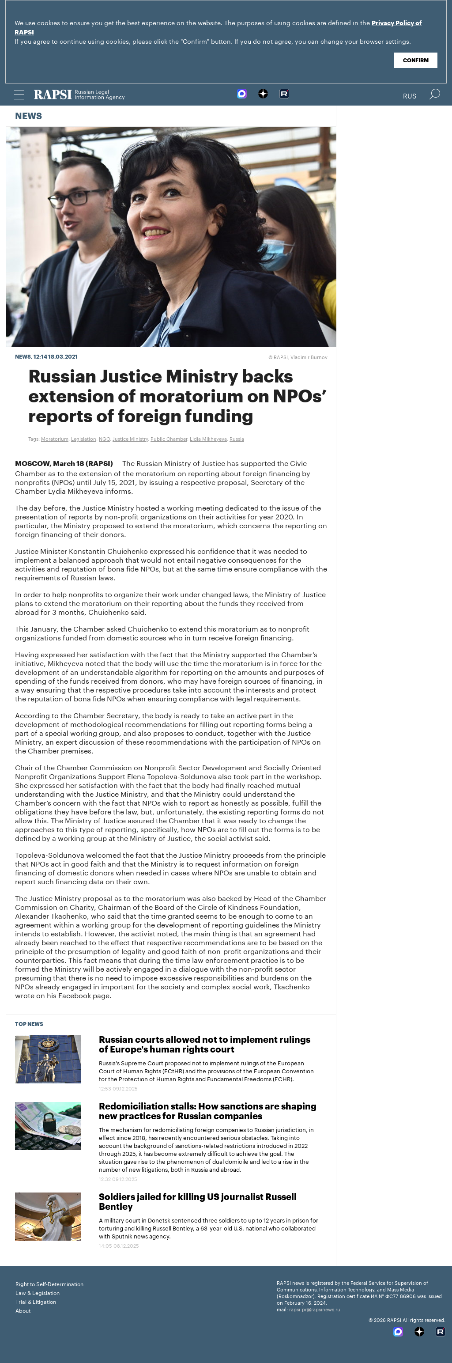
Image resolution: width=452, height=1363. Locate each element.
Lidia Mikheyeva (208, 438)
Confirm (416, 60)
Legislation (83, 438)
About (22, 1310)
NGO (104, 438)
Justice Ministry (130, 438)
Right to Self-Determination (49, 1283)
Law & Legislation (37, 1292)
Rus (410, 95)
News (28, 116)
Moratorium (54, 438)
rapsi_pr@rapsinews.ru (314, 1309)
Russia (237, 438)
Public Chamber (169, 438)
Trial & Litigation (35, 1301)
